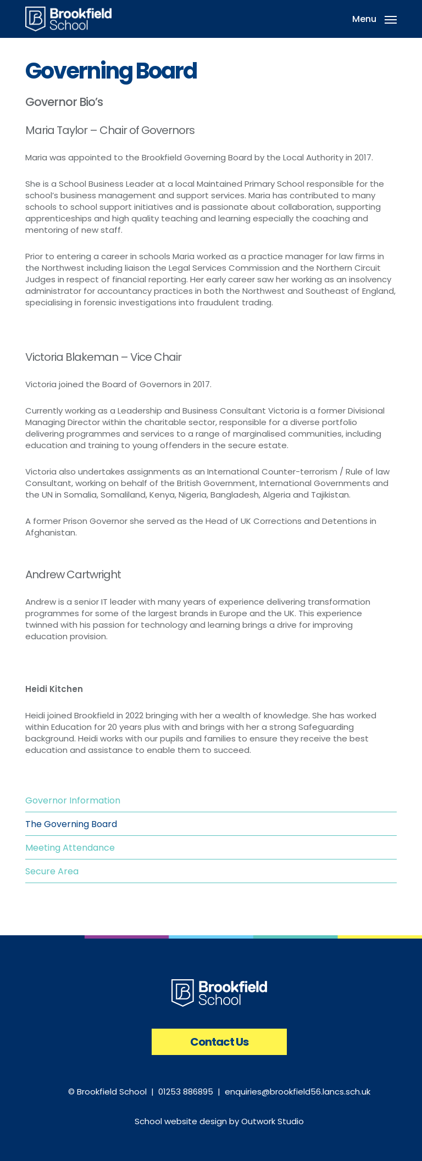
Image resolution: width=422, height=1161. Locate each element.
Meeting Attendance (70, 847)
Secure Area (52, 871)
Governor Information (72, 800)
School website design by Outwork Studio (219, 1121)
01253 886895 (185, 1091)
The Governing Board (71, 824)
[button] (374, 18)
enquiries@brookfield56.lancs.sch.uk (297, 1091)
